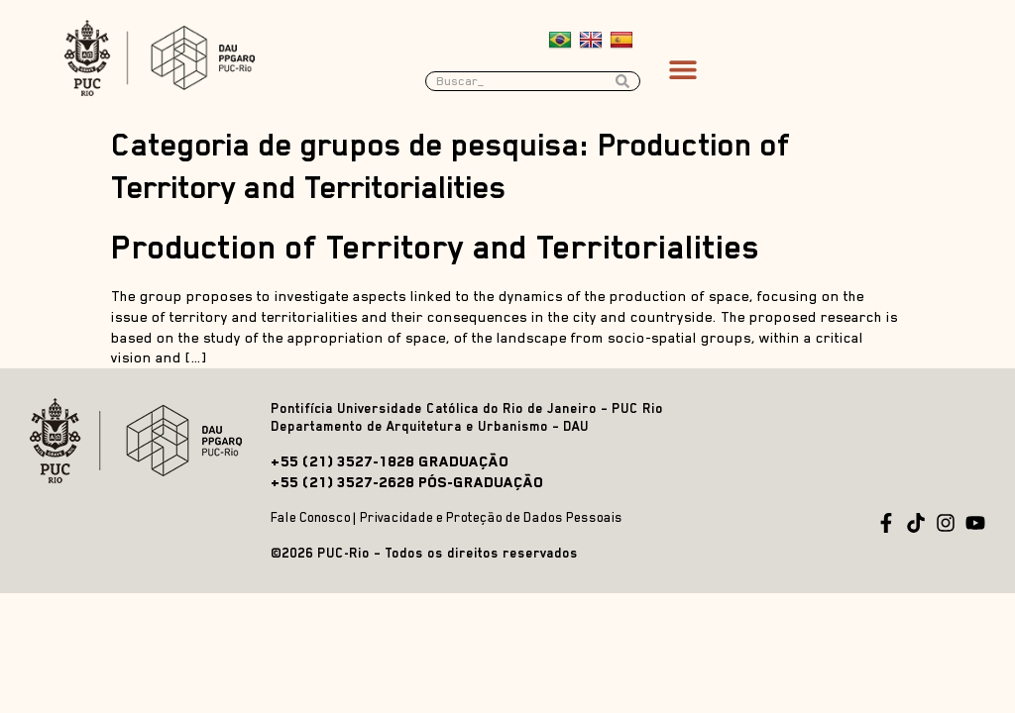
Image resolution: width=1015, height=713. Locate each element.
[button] (682, 69)
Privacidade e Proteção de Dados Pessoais (491, 517)
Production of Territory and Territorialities (435, 247)
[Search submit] (627, 81)
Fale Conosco (311, 517)
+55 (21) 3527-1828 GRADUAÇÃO (389, 461)
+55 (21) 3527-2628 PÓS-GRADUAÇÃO (407, 481)
